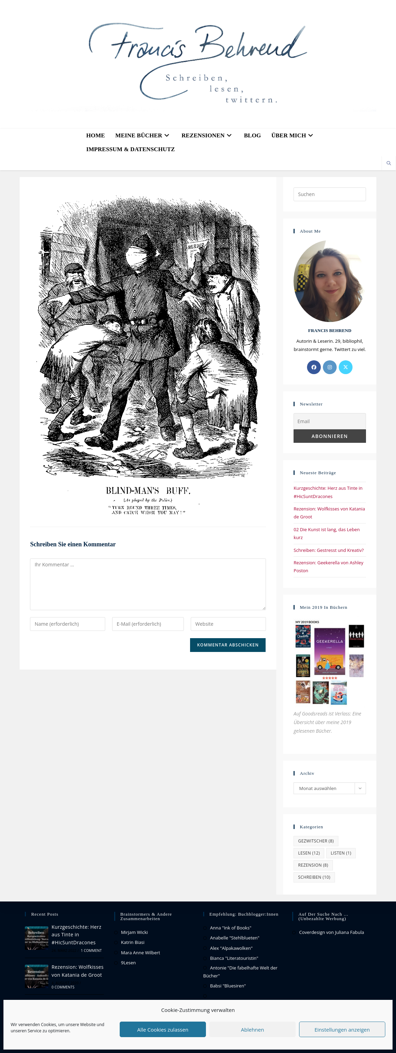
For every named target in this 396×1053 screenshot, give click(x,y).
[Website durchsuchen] (389, 163)
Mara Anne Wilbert (140, 952)
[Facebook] (314, 367)
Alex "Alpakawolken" (231, 948)
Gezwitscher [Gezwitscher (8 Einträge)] (316, 841)
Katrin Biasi (133, 942)
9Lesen (128, 962)
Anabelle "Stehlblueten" (234, 938)
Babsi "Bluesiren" (228, 986)
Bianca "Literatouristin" (234, 958)
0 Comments (63, 987)
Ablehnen (252, 1029)
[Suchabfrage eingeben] (330, 194)
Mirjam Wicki (134, 932)
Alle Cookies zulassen (162, 1029)
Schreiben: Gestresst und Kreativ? (329, 550)
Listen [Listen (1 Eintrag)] (341, 853)
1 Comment (91, 950)
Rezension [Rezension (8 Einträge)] (313, 865)
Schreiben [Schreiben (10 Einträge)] (314, 877)
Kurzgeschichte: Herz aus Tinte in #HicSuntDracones (76, 935)
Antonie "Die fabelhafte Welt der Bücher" (240, 972)
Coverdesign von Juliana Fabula (331, 932)
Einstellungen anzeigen (342, 1029)
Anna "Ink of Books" (230, 928)
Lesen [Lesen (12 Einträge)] (309, 853)
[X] (346, 367)
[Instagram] (330, 367)
